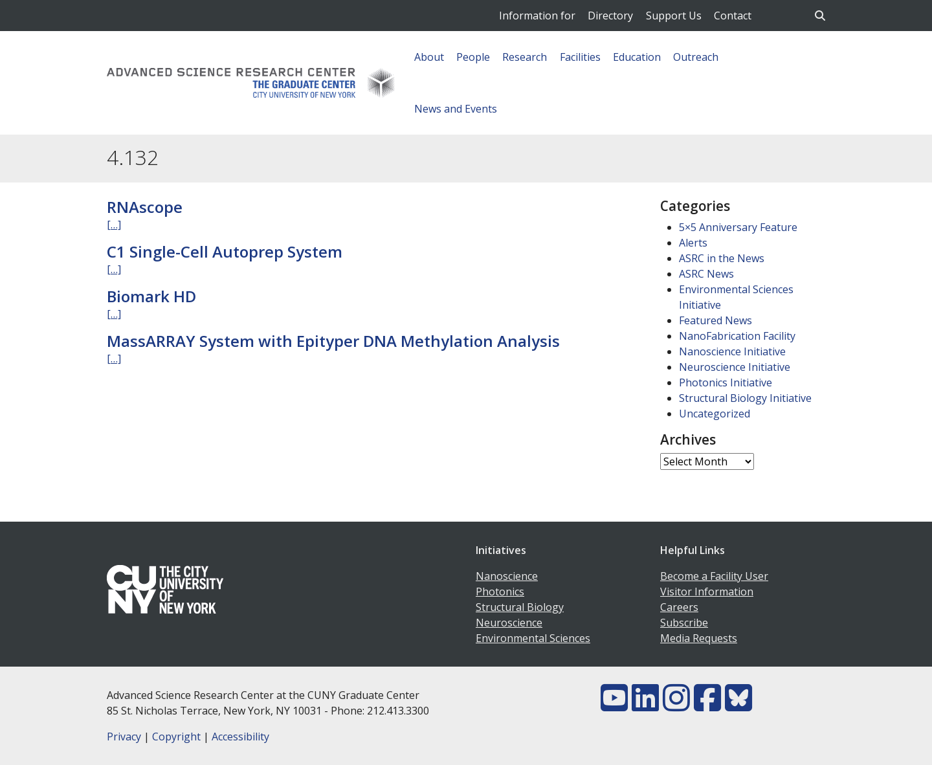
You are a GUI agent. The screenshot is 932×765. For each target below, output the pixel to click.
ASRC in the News (721, 258)
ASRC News (706, 274)
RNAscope (145, 206)
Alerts (693, 243)
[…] (114, 224)
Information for (537, 15)
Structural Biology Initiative (745, 398)
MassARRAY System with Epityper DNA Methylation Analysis (333, 340)
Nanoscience (507, 576)
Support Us (674, 15)
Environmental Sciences (533, 638)
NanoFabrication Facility (737, 336)
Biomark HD (151, 296)
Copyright (176, 736)
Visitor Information (706, 591)
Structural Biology (520, 607)
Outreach (695, 57)
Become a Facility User (714, 576)
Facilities (580, 57)
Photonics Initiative (725, 382)
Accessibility (240, 736)
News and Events (455, 109)
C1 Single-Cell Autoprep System (224, 251)
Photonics (500, 591)
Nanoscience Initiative (732, 351)
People (473, 57)
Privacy (124, 736)
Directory (610, 15)
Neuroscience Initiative (734, 367)
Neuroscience (509, 622)
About (429, 57)
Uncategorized (714, 413)
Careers (679, 607)
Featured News (715, 320)
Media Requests (698, 638)
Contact (732, 15)
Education (637, 57)
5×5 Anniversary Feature (738, 227)
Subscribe (684, 622)
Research (524, 57)
